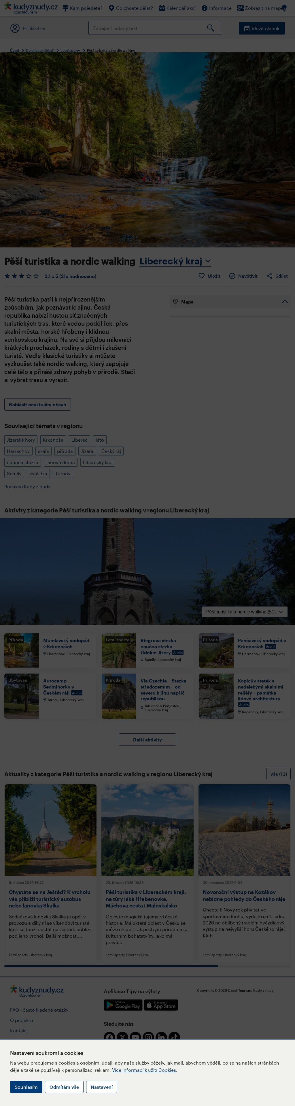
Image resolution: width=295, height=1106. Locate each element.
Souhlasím (26, 1087)
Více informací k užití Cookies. (144, 1070)
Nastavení (102, 1087)
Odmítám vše (64, 1087)
